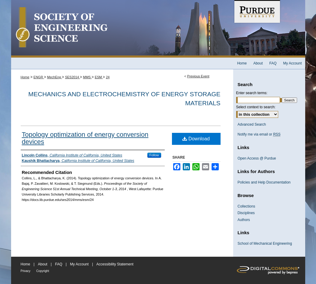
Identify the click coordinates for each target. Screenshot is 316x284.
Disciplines (246, 213)
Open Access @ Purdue (257, 158)
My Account (79, 264)
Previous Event (198, 76)
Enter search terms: (252, 93)
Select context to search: (255, 107)
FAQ (58, 264)
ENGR (39, 77)
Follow (154, 155)
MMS (87, 77)
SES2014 (72, 77)
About (42, 264)
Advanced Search (252, 124)
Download (196, 138)
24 (108, 77)
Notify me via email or (259, 134)
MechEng (54, 77)
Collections (246, 206)
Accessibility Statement (114, 264)
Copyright (42, 271)
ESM (99, 77)
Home (25, 77)
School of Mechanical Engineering (265, 243)
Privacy (26, 271)
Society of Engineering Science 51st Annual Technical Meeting (122, 29)
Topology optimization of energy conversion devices (85, 138)
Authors (244, 220)
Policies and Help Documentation (264, 182)
